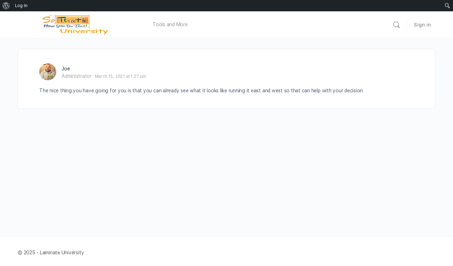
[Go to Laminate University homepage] (77, 24)
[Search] (396, 25)
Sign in (422, 25)
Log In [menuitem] (21, 5)
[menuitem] (6, 5)
